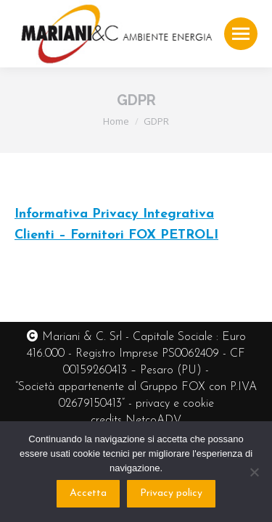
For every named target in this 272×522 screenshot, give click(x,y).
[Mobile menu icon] (240, 33)
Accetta (88, 493)
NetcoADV (153, 420)
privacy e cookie (175, 404)
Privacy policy (171, 493)
